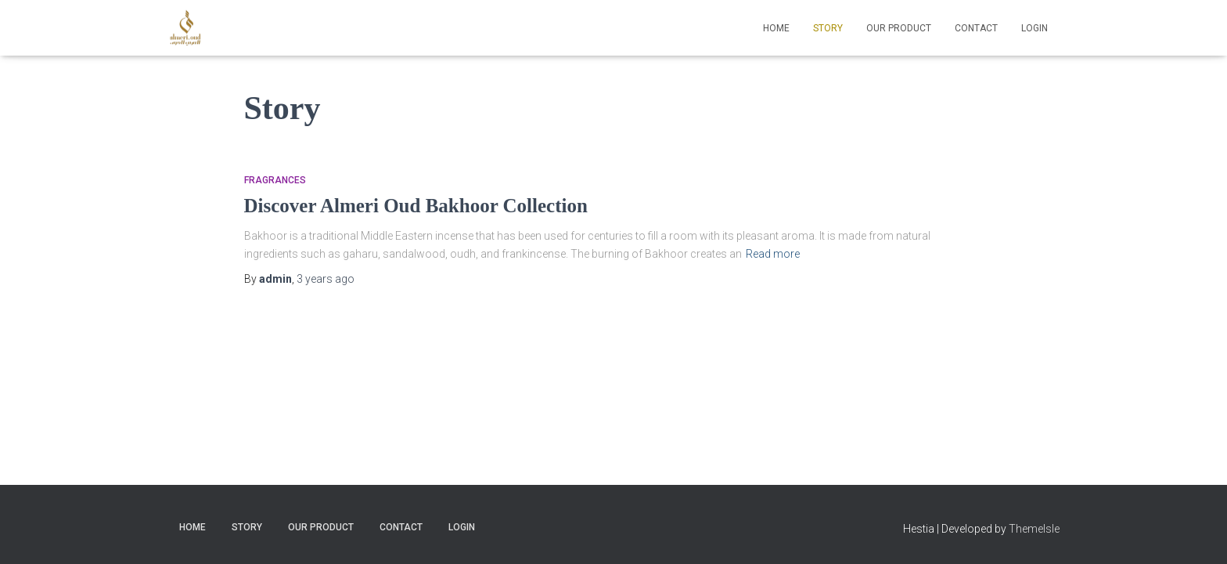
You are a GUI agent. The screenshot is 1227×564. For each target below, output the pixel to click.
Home (776, 28)
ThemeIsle (1034, 528)
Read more (773, 198)
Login (1034, 28)
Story (828, 28)
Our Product (898, 28)
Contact (976, 28)
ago (325, 223)
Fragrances (275, 124)
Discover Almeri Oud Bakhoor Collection (416, 150)
